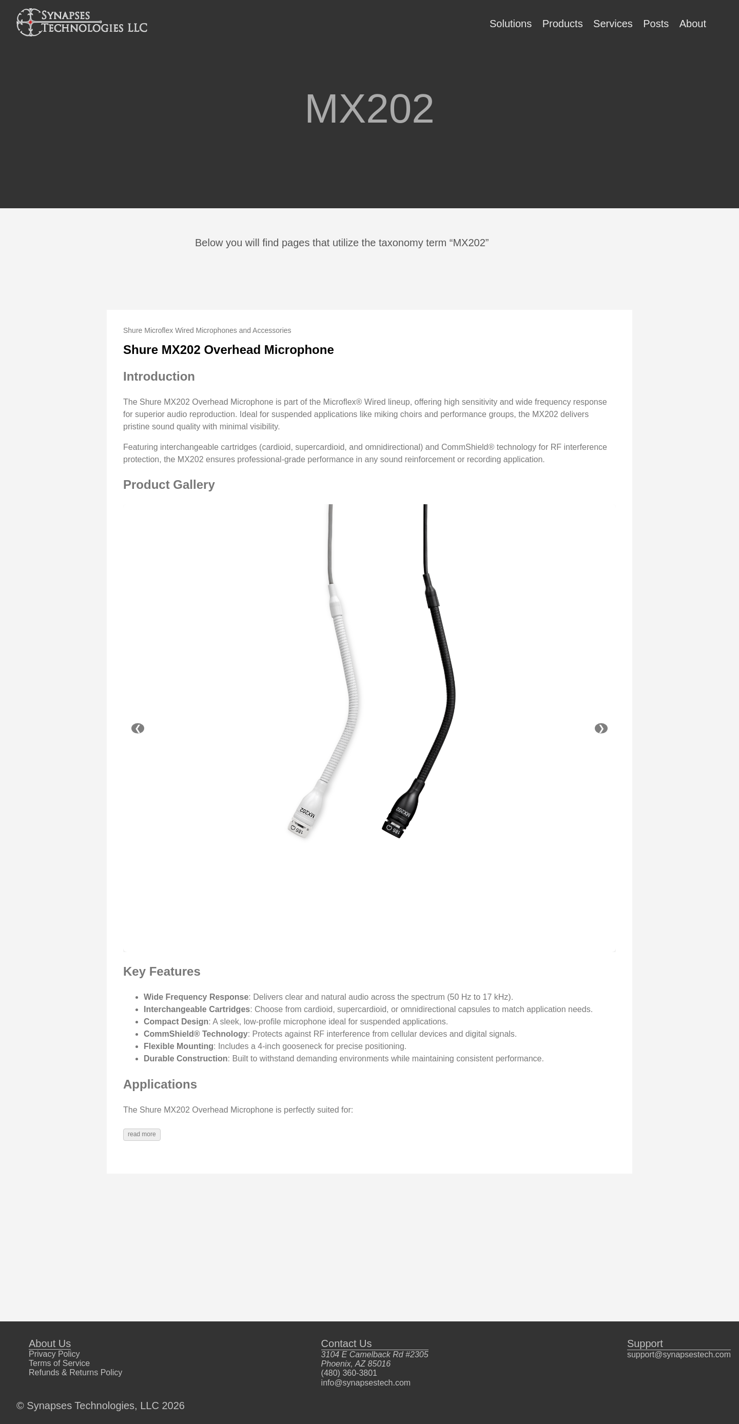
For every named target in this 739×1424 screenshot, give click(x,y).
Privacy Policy (54, 1354)
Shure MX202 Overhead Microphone (228, 350)
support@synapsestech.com (679, 1354)
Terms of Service (59, 1363)
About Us (50, 1343)
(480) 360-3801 (349, 1373)
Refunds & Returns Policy (75, 1372)
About (692, 23)
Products (562, 23)
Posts (656, 23)
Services (613, 23)
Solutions (511, 23)
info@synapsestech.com (366, 1382)
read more (142, 1134)
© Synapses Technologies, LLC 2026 (100, 1405)
